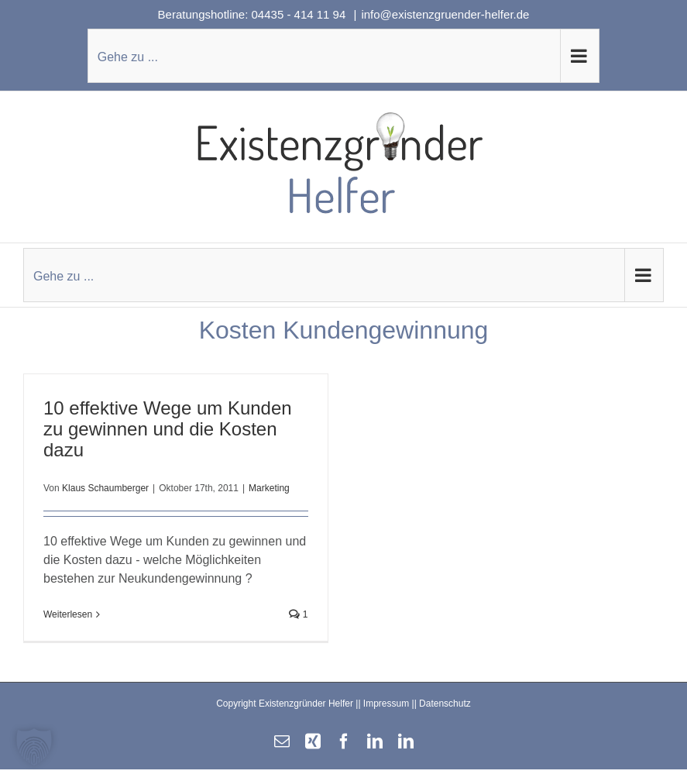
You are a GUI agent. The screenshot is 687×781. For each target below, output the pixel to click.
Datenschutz (445, 703)
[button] (34, 747)
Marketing (269, 488)
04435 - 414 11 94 (300, 14)
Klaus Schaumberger (105, 488)
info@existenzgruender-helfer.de (445, 14)
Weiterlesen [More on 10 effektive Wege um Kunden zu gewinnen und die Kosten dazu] (67, 614)
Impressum (386, 703)
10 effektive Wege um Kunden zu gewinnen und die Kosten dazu (167, 428)
